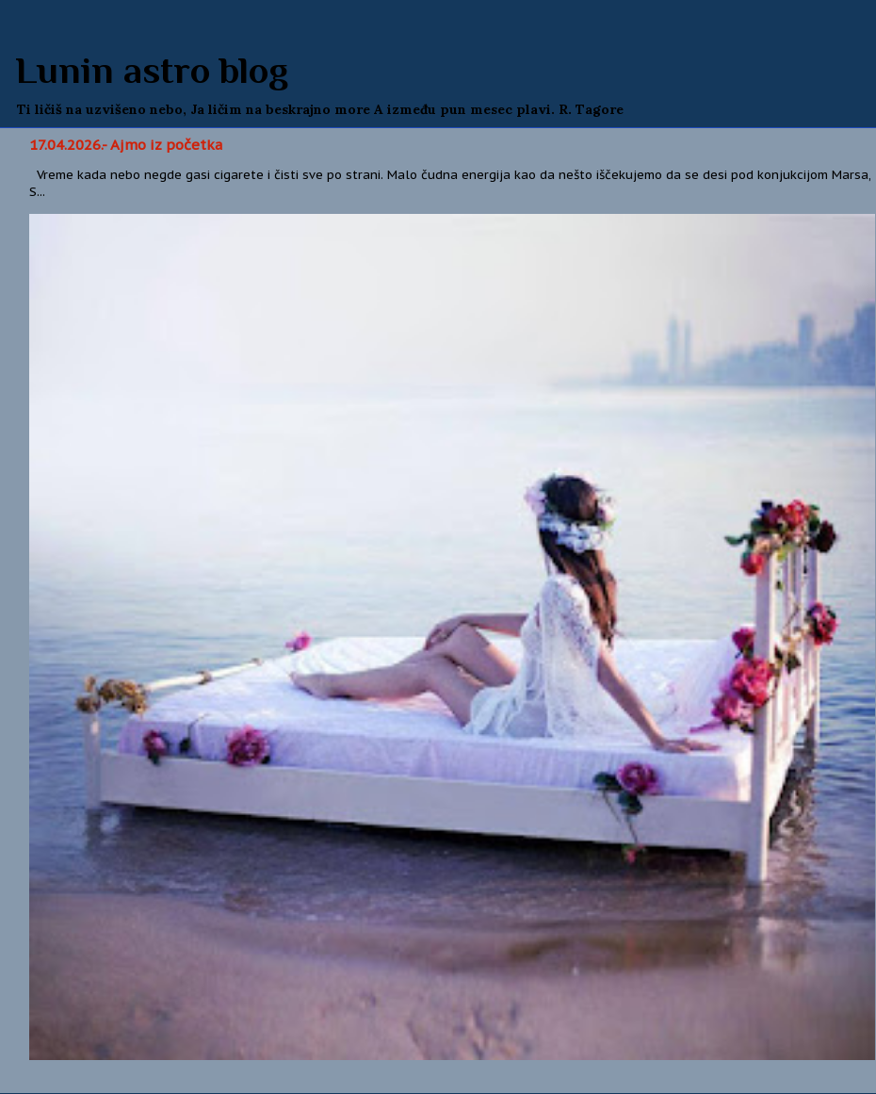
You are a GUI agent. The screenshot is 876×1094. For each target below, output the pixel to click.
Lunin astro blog (151, 70)
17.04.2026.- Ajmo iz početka (126, 145)
